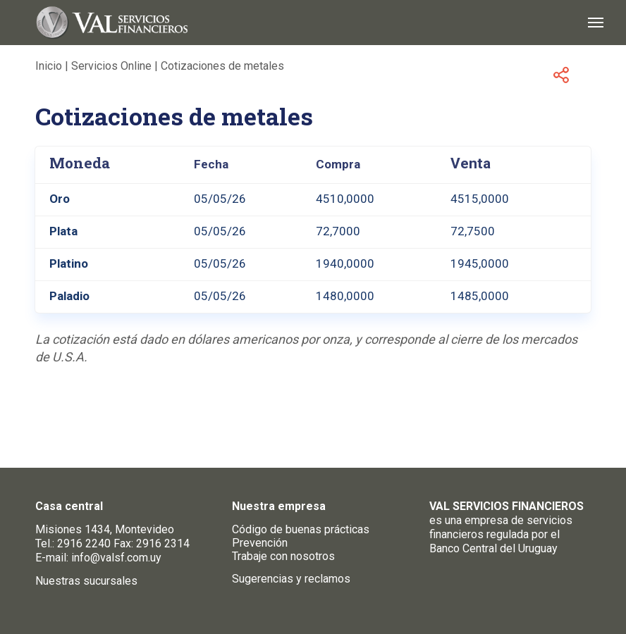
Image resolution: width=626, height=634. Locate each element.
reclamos (327, 578)
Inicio (48, 66)
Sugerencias (262, 578)
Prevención (260, 542)
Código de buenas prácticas (300, 529)
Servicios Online (111, 66)
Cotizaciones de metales (222, 66)
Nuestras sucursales (86, 581)
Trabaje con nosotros (283, 556)
